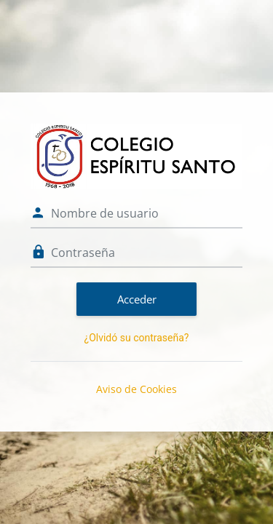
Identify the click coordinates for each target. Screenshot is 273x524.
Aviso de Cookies (136, 389)
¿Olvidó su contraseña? (136, 338)
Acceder (137, 299)
